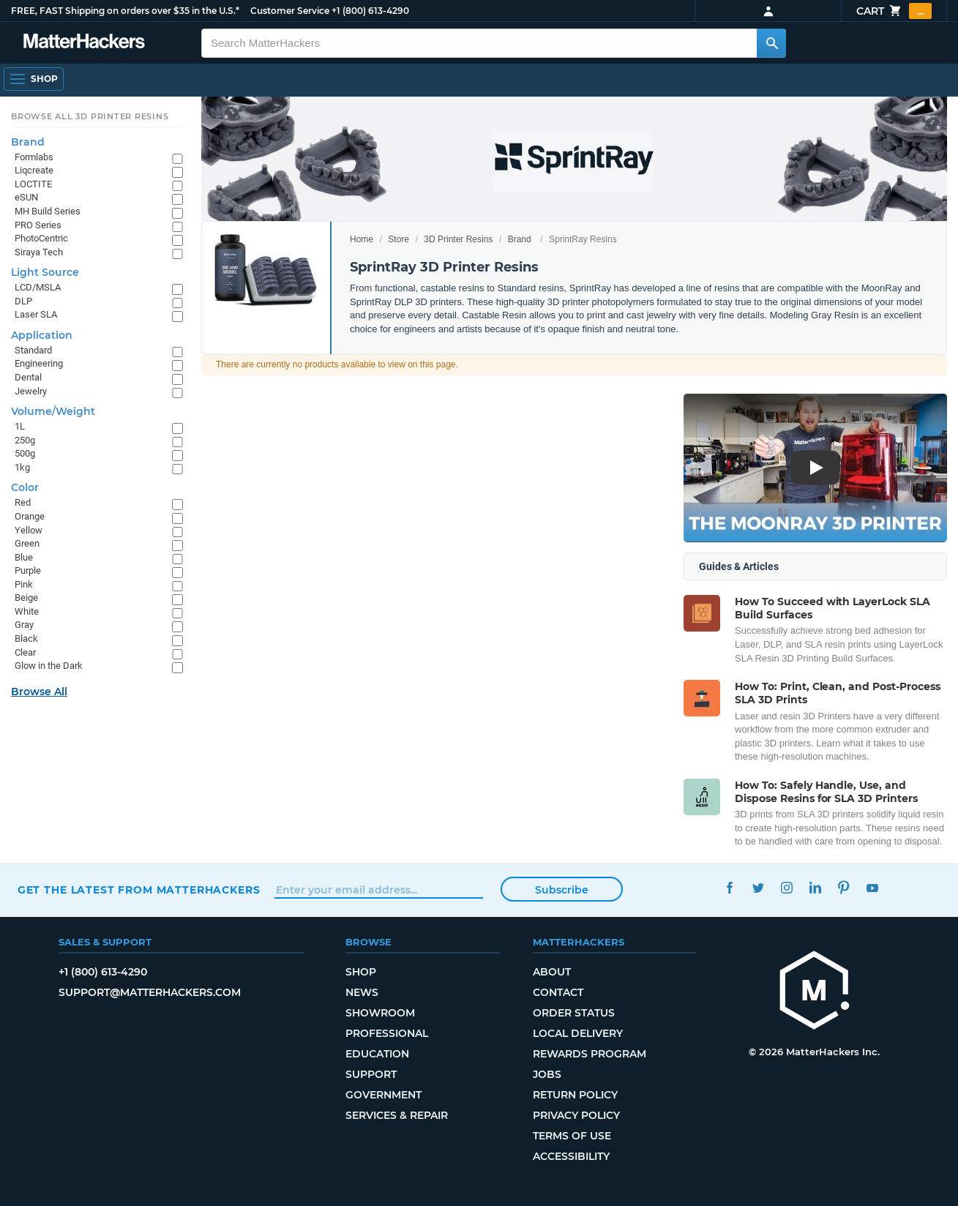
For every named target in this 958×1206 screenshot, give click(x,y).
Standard (33, 350)
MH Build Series (48, 211)
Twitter (758, 888)
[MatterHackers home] (814, 992)
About (552, 971)
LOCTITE (33, 184)
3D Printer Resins (458, 239)
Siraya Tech (39, 252)
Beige (26, 597)
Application (41, 335)
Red (23, 502)
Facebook (729, 888)
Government (383, 1094)
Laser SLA (36, 314)
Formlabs (34, 156)
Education (377, 1053)
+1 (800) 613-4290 (370, 10)
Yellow (28, 530)
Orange (30, 516)
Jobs (547, 1074)
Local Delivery (578, 1033)
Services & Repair (396, 1115)
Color (25, 487)
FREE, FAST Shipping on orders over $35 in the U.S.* (125, 10)
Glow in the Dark (49, 665)
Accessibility (571, 1156)
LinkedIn (815, 888)
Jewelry (31, 391)
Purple (28, 570)
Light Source (45, 272)
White (27, 611)
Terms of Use (572, 1135)
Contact (558, 992)
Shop (360, 971)
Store (398, 239)
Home (361, 239)
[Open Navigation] (34, 79)
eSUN (26, 197)
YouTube (872, 888)
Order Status (574, 1012)
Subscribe (561, 889)
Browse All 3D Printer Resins (90, 116)
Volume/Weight (53, 411)
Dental (28, 377)
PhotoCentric (41, 238)
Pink (24, 584)
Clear (25, 652)
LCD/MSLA (38, 287)
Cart (894, 11)
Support (371, 1074)
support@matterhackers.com (150, 992)
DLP (23, 301)
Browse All (39, 691)
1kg (22, 467)
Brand (519, 239)
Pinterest (843, 888)
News (361, 992)
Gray (24, 624)
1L (20, 426)
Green (27, 543)
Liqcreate (34, 170)
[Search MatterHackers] (771, 43)
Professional (386, 1033)
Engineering (39, 363)
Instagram (786, 888)
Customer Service (289, 10)
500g (25, 453)
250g (25, 440)
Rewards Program (589, 1053)
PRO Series (38, 225)
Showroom (380, 1012)
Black (26, 638)
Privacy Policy (576, 1115)
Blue (24, 557)
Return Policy (575, 1094)
